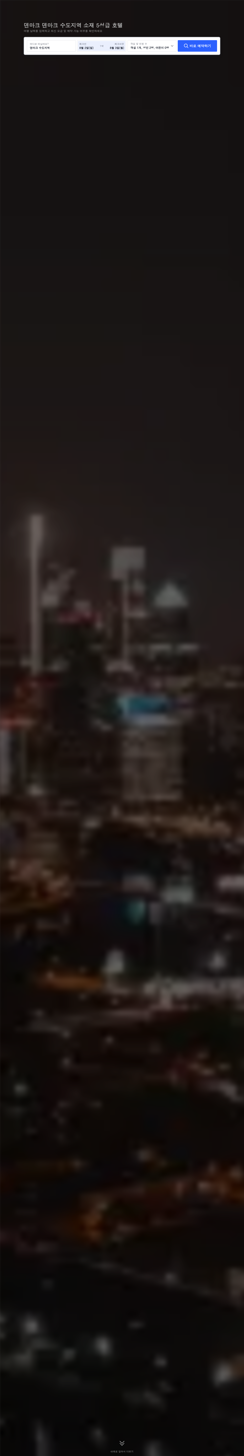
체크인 (82, 43)
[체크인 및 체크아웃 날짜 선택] (89, 45)
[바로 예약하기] (197, 46)
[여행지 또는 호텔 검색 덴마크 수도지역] (51, 46)
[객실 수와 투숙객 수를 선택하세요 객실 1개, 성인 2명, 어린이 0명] (152, 45)
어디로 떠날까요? (39, 43)
